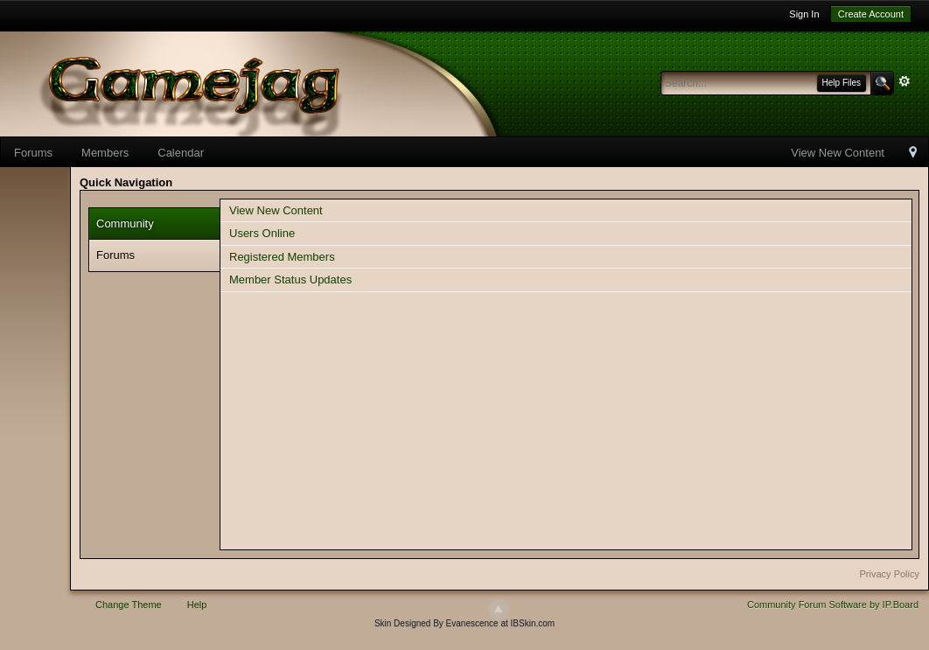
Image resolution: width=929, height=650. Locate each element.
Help (197, 604)
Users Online (262, 233)
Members (105, 152)
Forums (33, 152)
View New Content (837, 152)
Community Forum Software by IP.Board (833, 604)
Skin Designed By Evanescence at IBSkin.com (464, 623)
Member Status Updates (290, 279)
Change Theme (128, 604)
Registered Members (282, 256)
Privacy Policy (889, 574)
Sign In (804, 14)
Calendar (180, 152)
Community (125, 223)
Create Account (871, 14)
